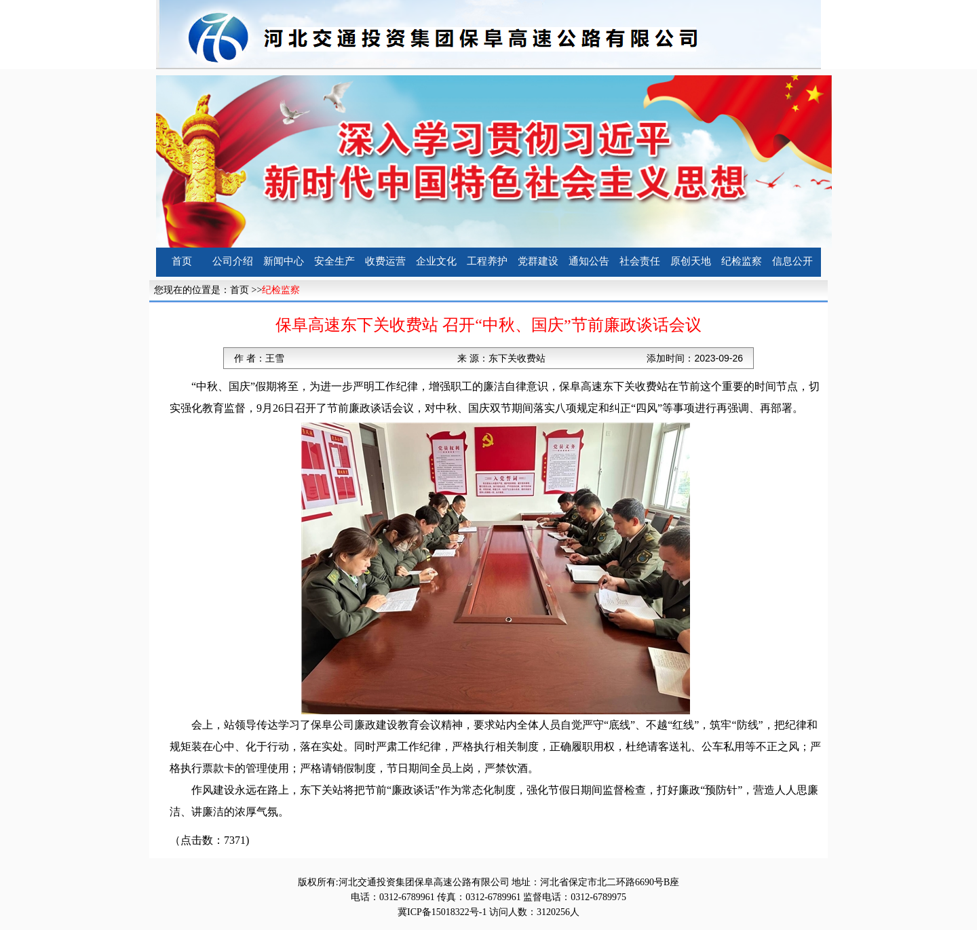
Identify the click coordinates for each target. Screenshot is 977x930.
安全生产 (334, 261)
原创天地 (690, 261)
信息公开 (792, 261)
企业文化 (436, 261)
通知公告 (589, 261)
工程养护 (487, 261)
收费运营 (385, 261)
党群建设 (538, 261)
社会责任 (639, 261)
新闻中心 (283, 261)
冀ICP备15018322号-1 (442, 912)
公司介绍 (232, 261)
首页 (182, 261)
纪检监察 (741, 261)
